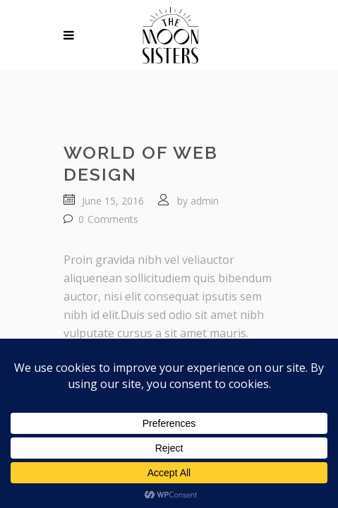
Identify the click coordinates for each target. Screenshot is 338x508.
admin (205, 200)
